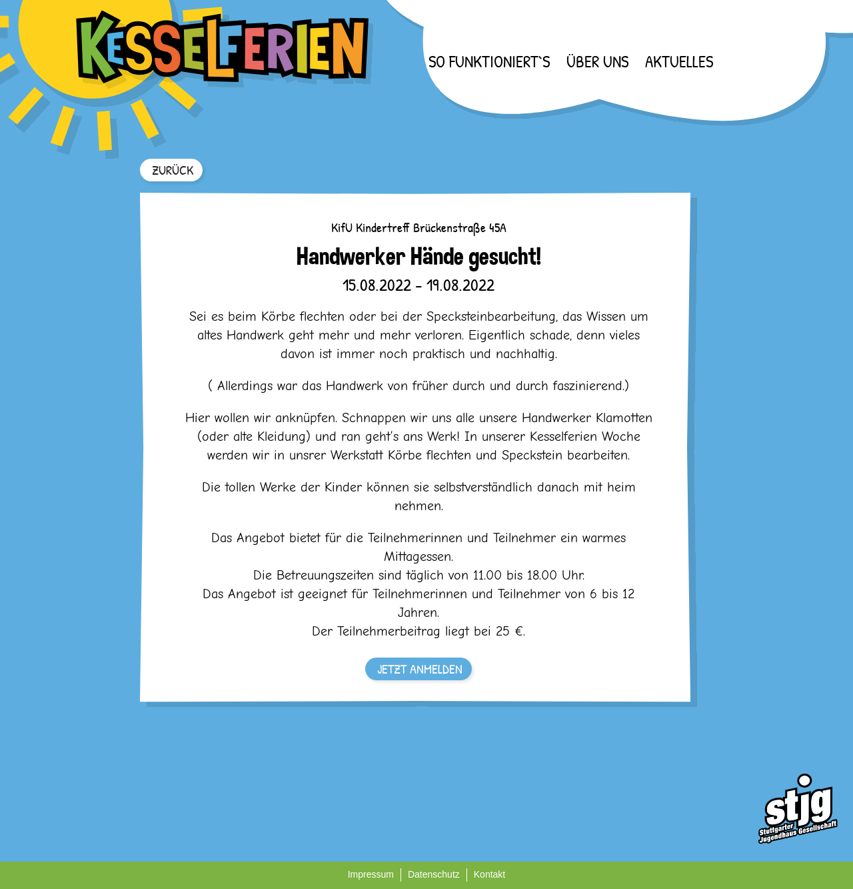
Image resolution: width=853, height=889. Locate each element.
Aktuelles (679, 61)
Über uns (597, 61)
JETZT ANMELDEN (419, 669)
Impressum (371, 874)
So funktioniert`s (489, 61)
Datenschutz (434, 874)
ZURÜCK (172, 170)
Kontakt (489, 874)
